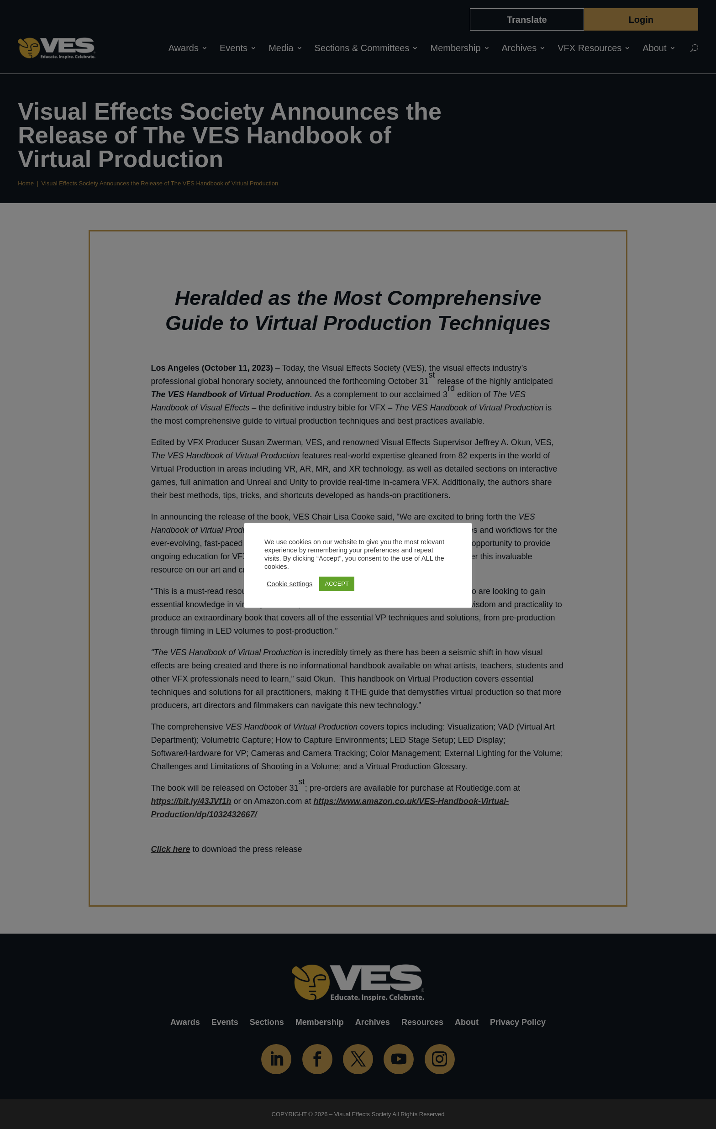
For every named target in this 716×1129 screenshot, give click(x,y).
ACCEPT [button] (337, 583)
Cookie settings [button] (289, 584)
